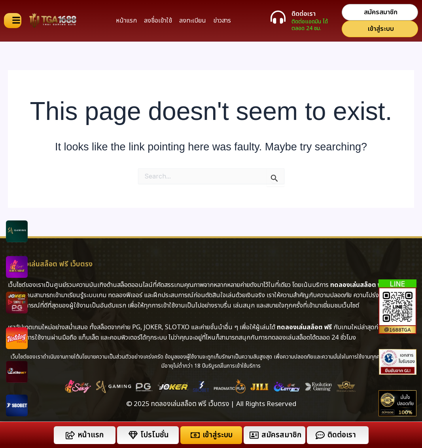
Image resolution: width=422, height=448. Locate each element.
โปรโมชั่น (154, 435)
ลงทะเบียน (192, 20)
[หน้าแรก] (70, 435)
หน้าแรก (126, 20)
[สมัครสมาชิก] (254, 435)
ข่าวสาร (222, 20)
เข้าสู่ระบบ (217, 435)
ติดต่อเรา (303, 14)
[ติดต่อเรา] (278, 17)
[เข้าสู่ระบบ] (195, 435)
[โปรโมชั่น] (133, 435)
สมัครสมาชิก (281, 435)
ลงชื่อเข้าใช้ (158, 20)
